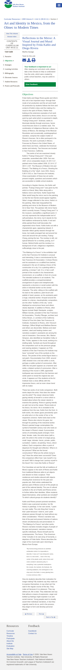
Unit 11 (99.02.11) (42, 19)
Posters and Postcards (12, 86)
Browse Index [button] (12, 36)
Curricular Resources (12, 19)
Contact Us (32, 633)
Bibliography (9, 73)
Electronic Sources (11, 77)
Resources (13, 626)
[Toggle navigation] (59, 5)
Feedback (34, 626)
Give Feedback (32, 84)
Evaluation (10, 646)
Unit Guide (9, 52)
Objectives (8, 61)
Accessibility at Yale (14, 654)
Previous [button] (28, 614)
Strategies (8, 65)
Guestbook (32, 631)
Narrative (8, 56)
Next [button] (41, 614)
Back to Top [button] (50, 617)
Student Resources (11, 82)
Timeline (10, 636)
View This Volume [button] (12, 33)
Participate (11, 638)
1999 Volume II (27, 19)
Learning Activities (11, 69)
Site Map (10, 648)
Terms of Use (28, 654)
